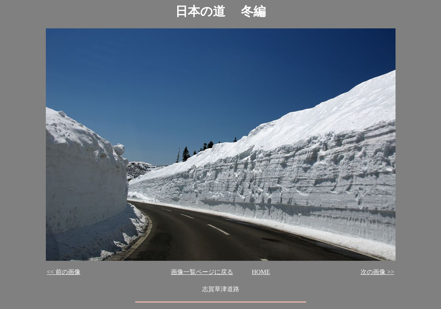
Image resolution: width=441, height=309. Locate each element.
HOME (261, 272)
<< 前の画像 (63, 272)
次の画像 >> (377, 272)
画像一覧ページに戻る (202, 272)
